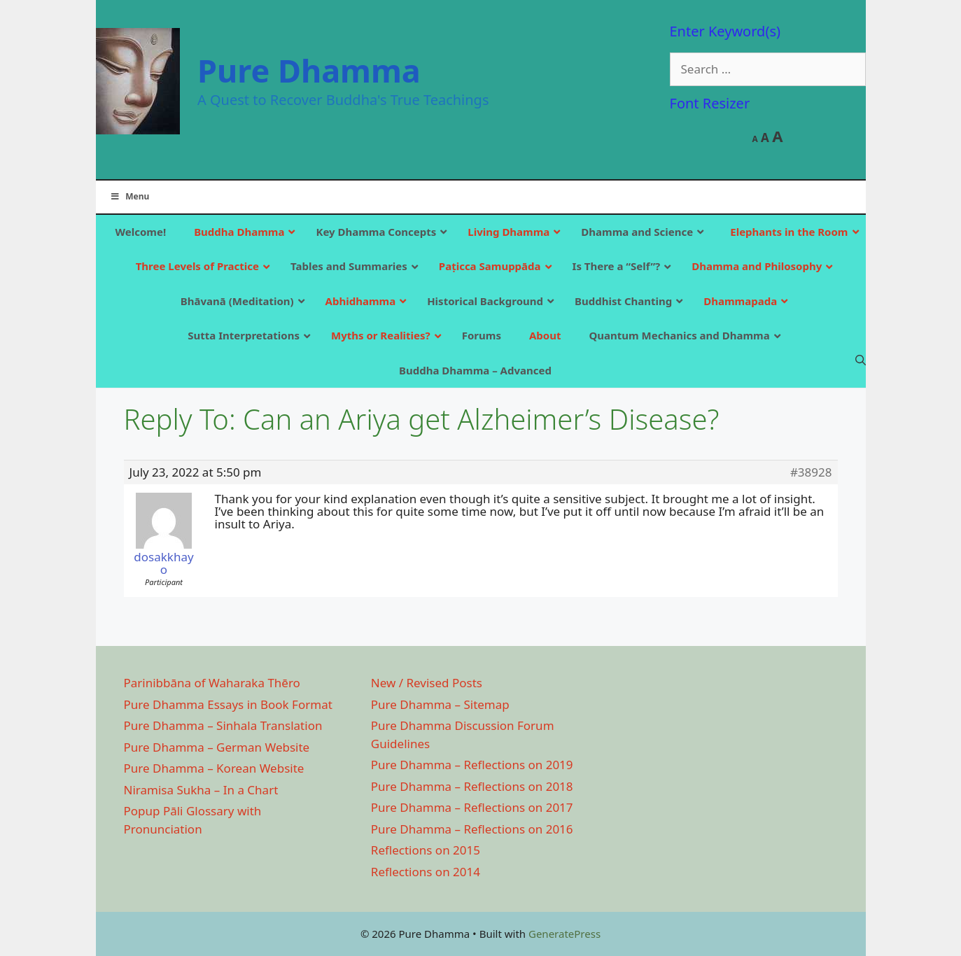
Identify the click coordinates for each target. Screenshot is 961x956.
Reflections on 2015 (425, 850)
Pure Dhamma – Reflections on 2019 (472, 765)
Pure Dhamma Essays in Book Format (228, 704)
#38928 (811, 472)
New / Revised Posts (426, 683)
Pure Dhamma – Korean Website (214, 768)
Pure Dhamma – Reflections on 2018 (472, 786)
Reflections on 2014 (425, 872)
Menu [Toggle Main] (130, 196)
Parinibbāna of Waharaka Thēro (212, 683)
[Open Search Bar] (860, 359)
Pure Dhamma (309, 70)
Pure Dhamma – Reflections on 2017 (472, 807)
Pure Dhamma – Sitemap (440, 704)
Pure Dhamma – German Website (217, 747)
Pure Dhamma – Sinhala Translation (223, 725)
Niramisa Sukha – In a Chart (201, 790)
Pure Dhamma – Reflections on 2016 (472, 829)
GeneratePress (564, 934)
